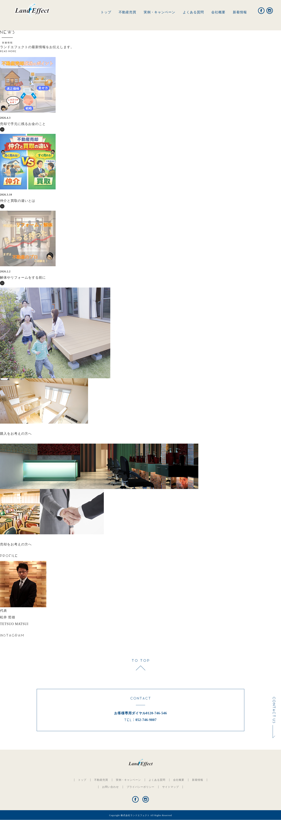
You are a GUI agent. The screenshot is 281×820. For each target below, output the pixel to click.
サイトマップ (170, 787)
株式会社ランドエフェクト (135, 815)
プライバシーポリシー (140, 787)
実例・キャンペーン (159, 12)
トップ (106, 12)
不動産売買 (127, 12)
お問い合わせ (110, 787)
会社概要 (218, 12)
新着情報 (240, 12)
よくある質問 (193, 12)
